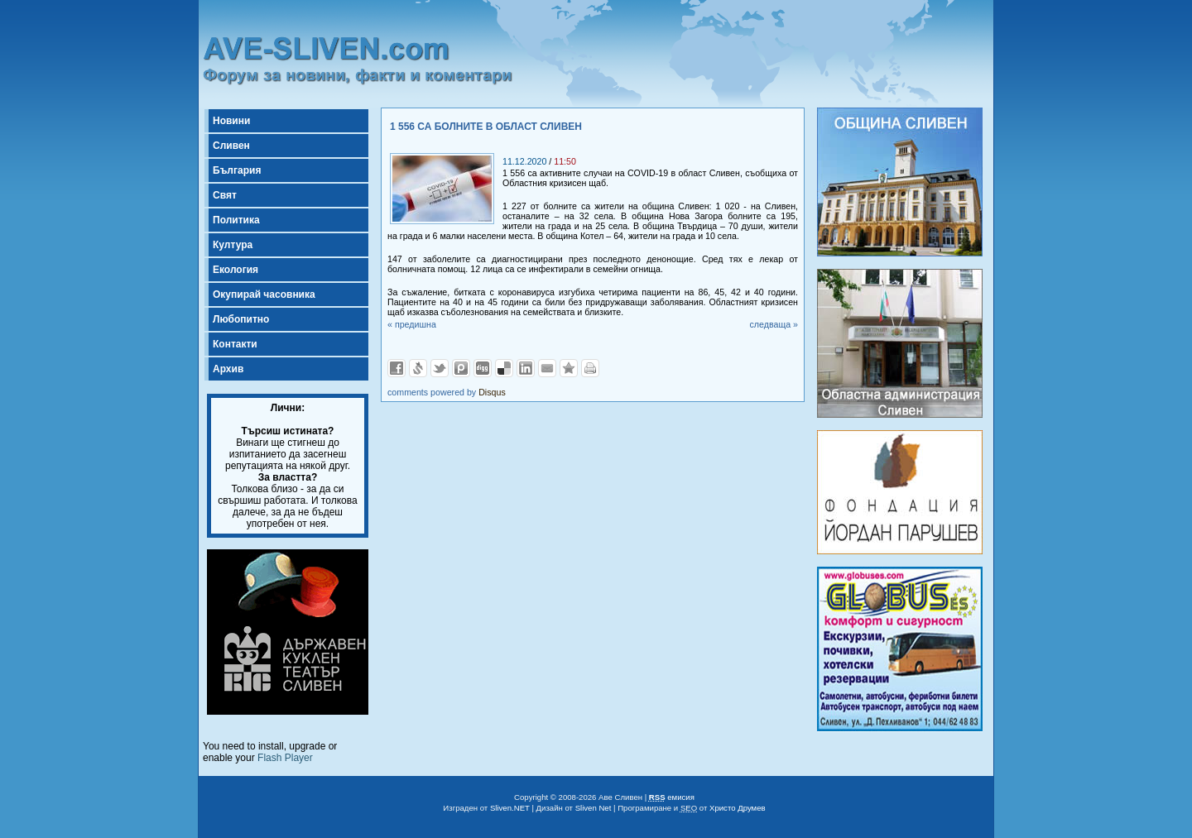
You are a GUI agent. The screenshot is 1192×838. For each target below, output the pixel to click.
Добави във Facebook (396, 368)
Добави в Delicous (504, 368)
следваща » (773, 324)
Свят (225, 195)
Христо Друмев (737, 807)
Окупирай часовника (264, 294)
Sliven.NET (510, 807)
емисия (672, 797)
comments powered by (446, 392)
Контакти (235, 344)
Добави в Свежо (418, 368)
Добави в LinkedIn (526, 368)
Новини (231, 121)
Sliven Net (593, 807)
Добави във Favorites (569, 368)
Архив (228, 369)
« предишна (411, 324)
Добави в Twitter (439, 368)
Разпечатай (590, 368)
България (237, 170)
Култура (232, 245)
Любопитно (241, 319)
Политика (236, 220)
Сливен (231, 145)
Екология (235, 269)
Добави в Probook (461, 368)
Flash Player (285, 758)
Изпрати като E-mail (547, 368)
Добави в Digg (482, 368)
